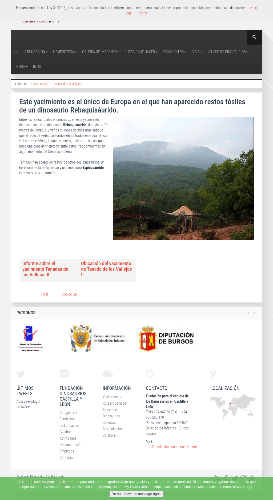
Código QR (69, 294)
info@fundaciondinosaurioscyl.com (171, 447)
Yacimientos (174, 52)
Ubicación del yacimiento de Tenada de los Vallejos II (106, 269)
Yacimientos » (39, 84)
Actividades (68, 438)
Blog (37, 66)
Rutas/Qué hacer (115, 403)
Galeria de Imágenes (100, 52)
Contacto (66, 457)
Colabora (66, 432)
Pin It (44, 294)
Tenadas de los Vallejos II (67, 84)
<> (15, 52)
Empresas (67, 451)
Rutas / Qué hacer (141, 52)
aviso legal (244, 487)
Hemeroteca (65, 52)
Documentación (71, 445)
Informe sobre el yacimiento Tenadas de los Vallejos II (45, 269)
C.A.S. (197, 52)
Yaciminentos (112, 397)
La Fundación (35, 52)
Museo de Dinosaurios (228, 52)
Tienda (21, 66)
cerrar (143, 13)
